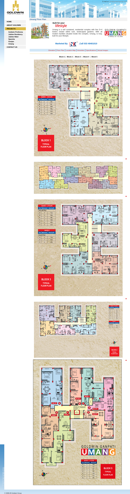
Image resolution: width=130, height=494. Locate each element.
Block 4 (86, 57)
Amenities (80, 50)
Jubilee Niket (13, 37)
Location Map (71, 50)
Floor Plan (60, 50)
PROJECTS (11, 29)
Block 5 (94, 57)
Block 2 (70, 57)
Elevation (51, 50)
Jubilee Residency (15, 34)
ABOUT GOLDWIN (14, 25)
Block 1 (62, 57)
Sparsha (11, 39)
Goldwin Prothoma (15, 32)
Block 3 (78, 57)
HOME (9, 22)
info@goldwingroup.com (118, 1)
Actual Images (103, 50)
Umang (11, 44)
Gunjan (11, 41)
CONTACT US (12, 47)
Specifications (91, 50)
